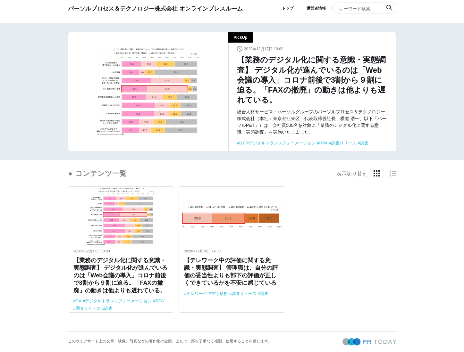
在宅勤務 (219, 293)
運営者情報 (316, 8)
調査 (364, 143)
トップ (287, 8)
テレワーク (196, 293)
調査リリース (343, 143)
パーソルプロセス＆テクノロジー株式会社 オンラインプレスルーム (155, 8)
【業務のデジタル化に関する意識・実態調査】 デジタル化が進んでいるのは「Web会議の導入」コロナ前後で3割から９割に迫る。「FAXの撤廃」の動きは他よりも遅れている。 (311, 79)
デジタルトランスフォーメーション (282, 143)
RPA (323, 143)
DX (242, 143)
